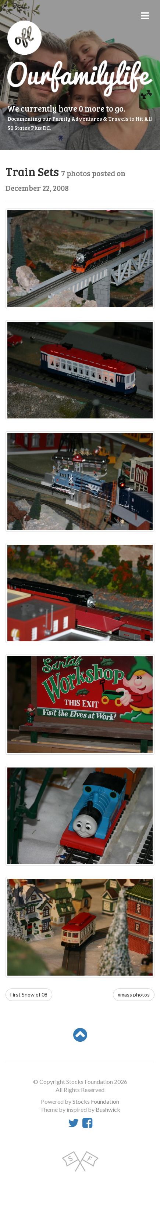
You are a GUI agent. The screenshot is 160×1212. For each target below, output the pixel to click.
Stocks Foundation (95, 1101)
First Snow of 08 (28, 994)
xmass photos (134, 994)
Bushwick (108, 1109)
